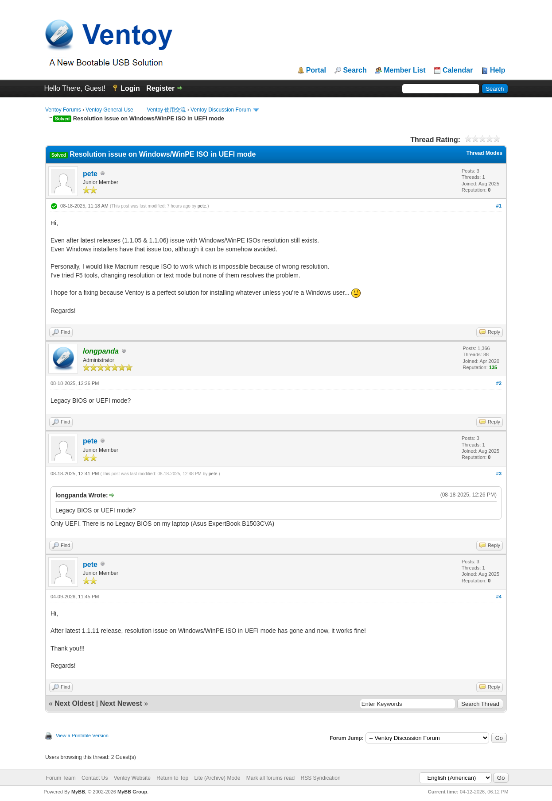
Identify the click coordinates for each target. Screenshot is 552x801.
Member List (404, 70)
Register (160, 88)
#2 (498, 383)
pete (90, 173)
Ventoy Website (132, 778)
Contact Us (95, 778)
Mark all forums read (270, 778)
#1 (498, 205)
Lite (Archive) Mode (217, 778)
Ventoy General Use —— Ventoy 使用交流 (136, 110)
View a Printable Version (82, 735)
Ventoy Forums (63, 110)
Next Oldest (74, 703)
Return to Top (172, 778)
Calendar (458, 70)
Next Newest (121, 703)
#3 (498, 473)
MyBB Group (132, 791)
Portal (316, 70)
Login (130, 88)
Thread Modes (484, 153)
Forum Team (61, 778)
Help (497, 70)
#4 (498, 596)
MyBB (78, 791)
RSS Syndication (321, 778)
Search (354, 70)
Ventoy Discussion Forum (220, 110)
